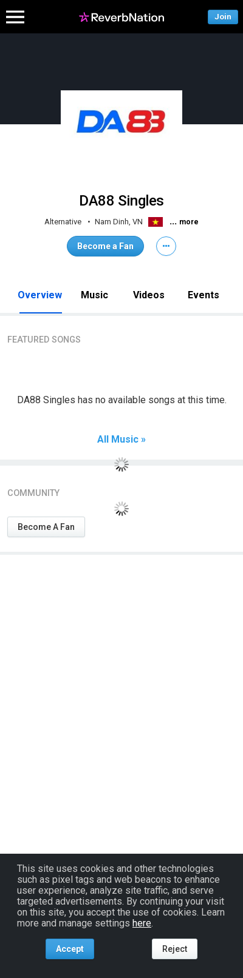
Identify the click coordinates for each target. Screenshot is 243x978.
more (189, 222)
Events (203, 295)
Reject (174, 949)
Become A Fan (46, 527)
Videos (149, 295)
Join (222, 16)
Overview (40, 295)
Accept (70, 949)
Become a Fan (105, 246)
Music (94, 295)
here (141, 923)
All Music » (121, 439)
